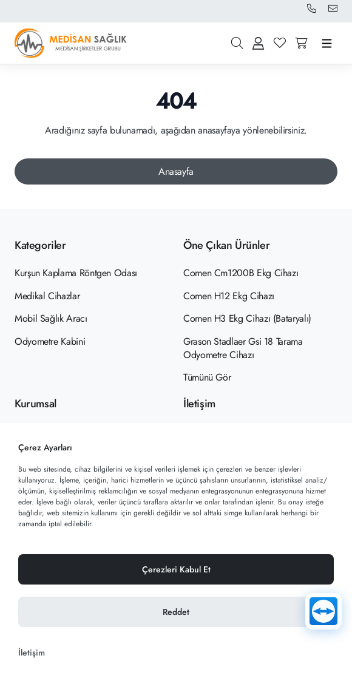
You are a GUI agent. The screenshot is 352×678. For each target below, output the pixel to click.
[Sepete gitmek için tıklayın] (301, 43)
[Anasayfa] (176, 171)
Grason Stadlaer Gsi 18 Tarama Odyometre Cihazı (243, 348)
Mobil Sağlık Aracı (51, 318)
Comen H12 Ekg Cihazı (228, 296)
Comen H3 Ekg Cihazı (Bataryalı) (247, 318)
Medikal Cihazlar (47, 296)
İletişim (31, 652)
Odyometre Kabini (50, 341)
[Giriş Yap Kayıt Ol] (258, 43)
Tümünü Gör (207, 377)
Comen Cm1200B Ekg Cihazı (240, 273)
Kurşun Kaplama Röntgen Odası (76, 273)
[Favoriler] (279, 43)
